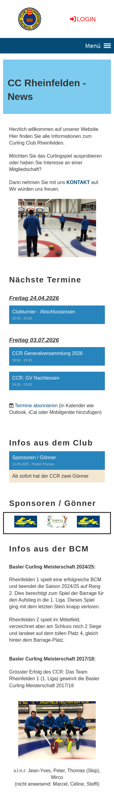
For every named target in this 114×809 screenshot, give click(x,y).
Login (82, 19)
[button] (57, 315)
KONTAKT (78, 182)
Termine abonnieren (36, 405)
